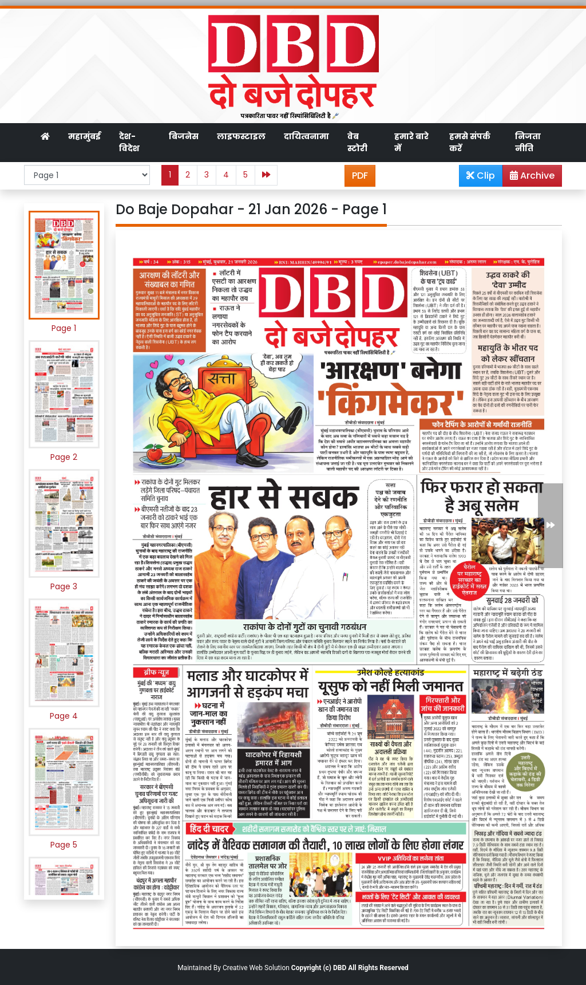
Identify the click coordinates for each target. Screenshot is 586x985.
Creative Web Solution (256, 968)
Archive (529, 177)
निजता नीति (528, 142)
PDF (360, 175)
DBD (339, 968)
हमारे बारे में (411, 142)
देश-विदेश (129, 142)
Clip (480, 175)
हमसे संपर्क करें (469, 142)
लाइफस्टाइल (241, 136)
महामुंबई (84, 136)
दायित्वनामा (306, 136)
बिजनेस (184, 136)
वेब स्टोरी (357, 142)
